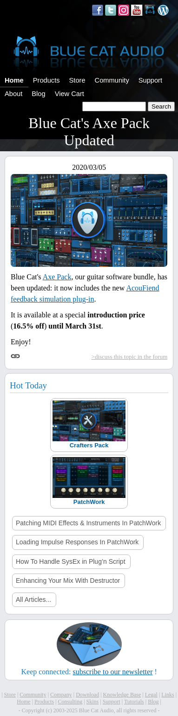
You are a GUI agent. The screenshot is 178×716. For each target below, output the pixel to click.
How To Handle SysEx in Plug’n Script (70, 561)
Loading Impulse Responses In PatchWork (77, 542)
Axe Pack (57, 277)
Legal (151, 694)
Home (14, 80)
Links (167, 694)
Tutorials (134, 701)
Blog (38, 93)
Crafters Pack (89, 445)
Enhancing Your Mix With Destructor (68, 580)
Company (61, 694)
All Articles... (33, 599)
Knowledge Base (122, 694)
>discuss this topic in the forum (130, 356)
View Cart (69, 93)
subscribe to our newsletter (113, 672)
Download (87, 694)
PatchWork (89, 501)
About (13, 93)
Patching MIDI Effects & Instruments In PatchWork (88, 523)
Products (46, 80)
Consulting (70, 701)
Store (77, 80)
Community (112, 80)
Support (150, 80)
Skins (92, 701)
